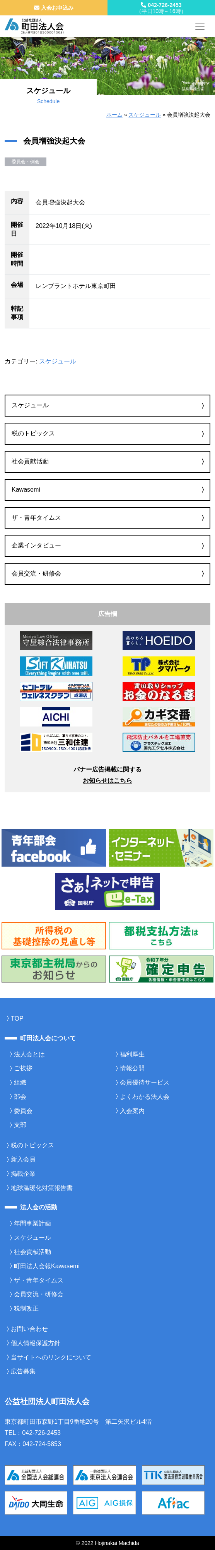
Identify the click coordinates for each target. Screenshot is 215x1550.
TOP (17, 1018)
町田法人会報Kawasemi (47, 1266)
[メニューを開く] (199, 26)
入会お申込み (53, 8)
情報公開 (132, 1068)
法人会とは (29, 1054)
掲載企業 (23, 1173)
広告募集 (23, 1371)
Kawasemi (26, 489)
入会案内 (132, 1111)
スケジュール (144, 115)
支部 (20, 1124)
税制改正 (26, 1308)
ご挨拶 (23, 1068)
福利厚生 (132, 1054)
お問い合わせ (29, 1329)
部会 (20, 1096)
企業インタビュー (36, 545)
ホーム (114, 115)
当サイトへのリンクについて (51, 1357)
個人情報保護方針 (35, 1343)
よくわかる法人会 (144, 1096)
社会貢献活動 (30, 461)
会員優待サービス (144, 1082)
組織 (20, 1082)
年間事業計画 (32, 1223)
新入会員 (23, 1159)
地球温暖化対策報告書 (42, 1188)
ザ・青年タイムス (36, 517)
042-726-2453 (161, 8)
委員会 (23, 1111)
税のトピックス (33, 433)
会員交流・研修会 (36, 573)
